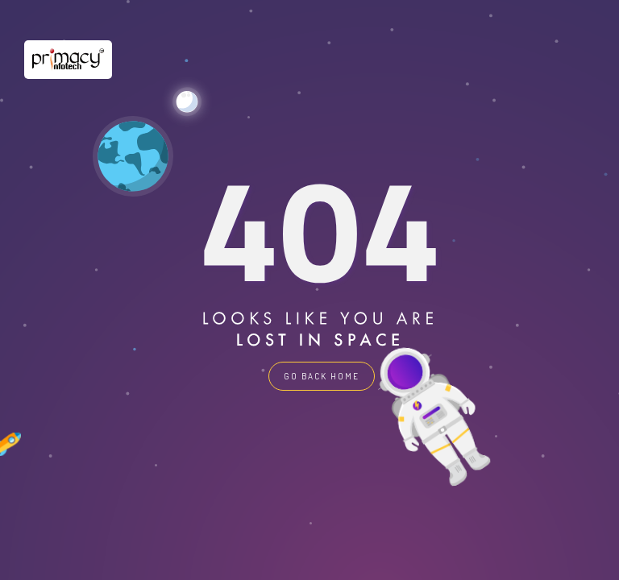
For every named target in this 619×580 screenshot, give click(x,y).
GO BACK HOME (321, 376)
